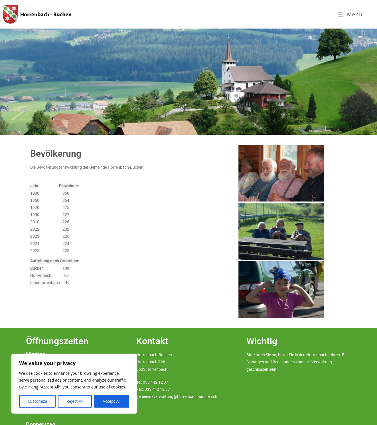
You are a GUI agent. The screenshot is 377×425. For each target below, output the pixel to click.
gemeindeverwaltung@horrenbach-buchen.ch (176, 396)
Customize (37, 401)
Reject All (74, 401)
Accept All (112, 401)
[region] (74, 384)
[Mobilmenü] (350, 14)
